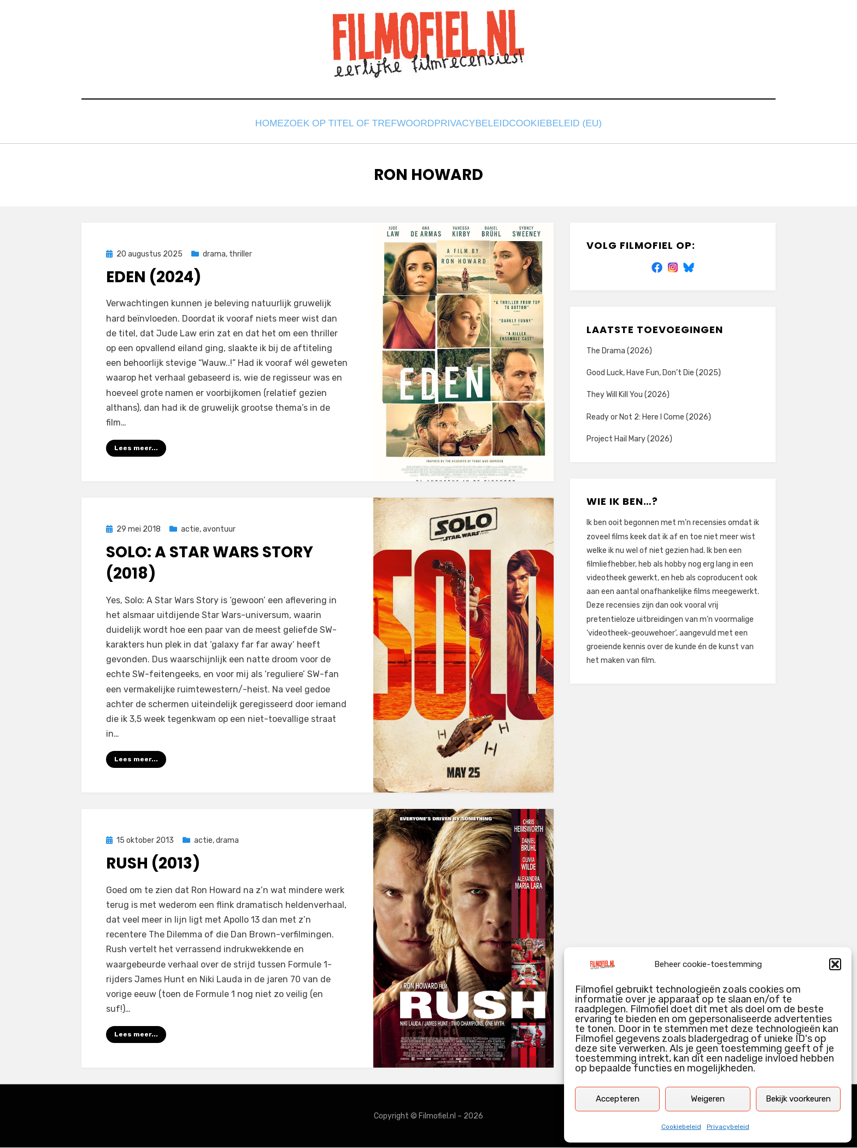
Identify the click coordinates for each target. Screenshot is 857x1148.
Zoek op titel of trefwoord (359, 124)
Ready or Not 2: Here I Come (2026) (648, 416)
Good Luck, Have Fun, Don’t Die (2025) (653, 372)
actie (190, 528)
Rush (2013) (153, 863)
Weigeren (708, 1099)
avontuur (219, 528)
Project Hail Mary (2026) (629, 437)
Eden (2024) (153, 276)
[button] (835, 964)
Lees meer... (136, 447)
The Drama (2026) (619, 350)
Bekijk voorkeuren (798, 1099)
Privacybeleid (728, 1126)
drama (214, 253)
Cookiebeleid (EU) (565, 124)
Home (264, 124)
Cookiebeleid (681, 1126)
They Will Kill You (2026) (628, 394)
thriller (240, 253)
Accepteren (617, 1099)
